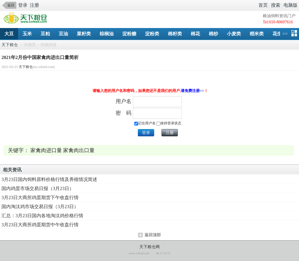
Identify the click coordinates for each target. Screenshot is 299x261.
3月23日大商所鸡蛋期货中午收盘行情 (40, 224)
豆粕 (45, 33)
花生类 (279, 33)
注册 (34, 5)
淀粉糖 (129, 33)
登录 (23, 5)
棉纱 (213, 33)
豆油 (63, 33)
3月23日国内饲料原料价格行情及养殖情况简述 (49, 179)
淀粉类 (152, 33)
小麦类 (234, 33)
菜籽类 (84, 33)
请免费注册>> (192, 90)
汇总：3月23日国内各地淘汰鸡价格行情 (42, 215)
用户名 (123, 101)
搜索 (275, 5)
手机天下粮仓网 (27, 18)
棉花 (195, 33)
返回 (10, 5)
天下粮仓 (9, 45)
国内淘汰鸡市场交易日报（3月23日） (40, 206)
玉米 (27, 33)
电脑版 (291, 5)
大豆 (9, 33)
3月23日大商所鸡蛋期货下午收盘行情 (40, 197)
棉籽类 (175, 33)
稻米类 (257, 33)
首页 (263, 5)
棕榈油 (107, 33)
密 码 (123, 113)
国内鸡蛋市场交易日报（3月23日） (37, 188)
